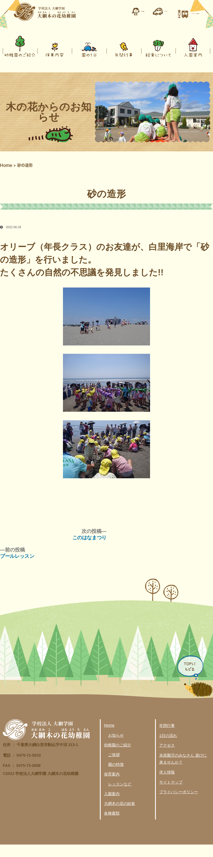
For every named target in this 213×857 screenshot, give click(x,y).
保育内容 (54, 67)
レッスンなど (119, 796)
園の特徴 (116, 777)
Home (6, 178)
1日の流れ (168, 748)
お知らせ (116, 748)
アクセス (167, 758)
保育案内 (112, 786)
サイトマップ (170, 794)
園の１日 (89, 67)
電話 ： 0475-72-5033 (22, 768)
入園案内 (193, 67)
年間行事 (123, 67)
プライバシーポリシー (178, 804)
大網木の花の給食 (119, 816)
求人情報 (167, 784)
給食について (158, 67)
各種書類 (112, 825)
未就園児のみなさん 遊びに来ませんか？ (183, 771)
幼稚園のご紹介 (20, 67)
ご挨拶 (114, 767)
